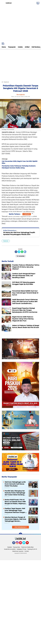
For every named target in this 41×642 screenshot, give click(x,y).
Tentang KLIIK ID (32, 549)
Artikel (27, 47)
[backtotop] (20, 534)
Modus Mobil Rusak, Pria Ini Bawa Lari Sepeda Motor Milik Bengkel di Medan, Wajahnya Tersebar (15, 502)
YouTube (28, 543)
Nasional (5, 241)
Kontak (27, 551)
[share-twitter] (19, 251)
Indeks (20, 47)
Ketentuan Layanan (17, 551)
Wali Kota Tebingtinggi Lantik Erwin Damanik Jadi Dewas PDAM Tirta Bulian (15, 484)
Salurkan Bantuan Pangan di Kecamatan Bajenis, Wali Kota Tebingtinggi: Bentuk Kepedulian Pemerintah (15, 519)
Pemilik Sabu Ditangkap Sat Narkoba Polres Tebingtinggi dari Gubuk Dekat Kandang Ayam (15, 493)
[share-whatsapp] (22, 251)
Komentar (20, 256)
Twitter (24, 543)
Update (27, 214)
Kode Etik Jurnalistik (10, 549)
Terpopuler (12, 47)
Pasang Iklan (16, 547)
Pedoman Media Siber (27, 547)
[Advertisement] (20, 20)
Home (4, 47)
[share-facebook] (16, 251)
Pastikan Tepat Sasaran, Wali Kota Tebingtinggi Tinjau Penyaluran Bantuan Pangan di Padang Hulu (16, 510)
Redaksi (9, 547)
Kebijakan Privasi (21, 549)
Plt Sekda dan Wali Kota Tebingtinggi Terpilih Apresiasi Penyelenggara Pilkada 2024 (19, 233)
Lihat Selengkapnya (20, 527)
